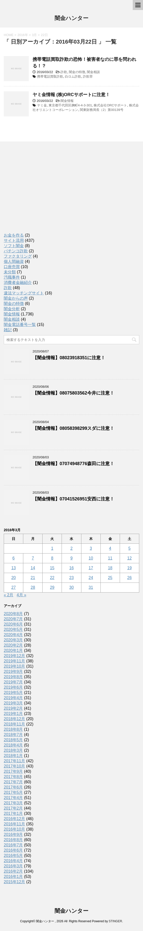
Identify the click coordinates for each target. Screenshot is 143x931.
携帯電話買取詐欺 (50, 76)
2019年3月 (13, 703)
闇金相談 (93, 72)
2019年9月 (13, 671)
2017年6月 (13, 787)
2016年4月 (13, 861)
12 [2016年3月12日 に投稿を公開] (129, 558)
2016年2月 (13, 871)
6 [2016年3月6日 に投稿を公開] (14, 558)
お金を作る (14, 235)
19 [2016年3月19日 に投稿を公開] (129, 568)
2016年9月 (13, 834)
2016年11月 (14, 824)
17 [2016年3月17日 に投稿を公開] (91, 568)
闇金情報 (67, 101)
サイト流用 (14, 240)
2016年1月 (13, 876)
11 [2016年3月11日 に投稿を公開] (110, 558)
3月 (34, 35)
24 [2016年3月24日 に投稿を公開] (91, 578)
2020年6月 (13, 624)
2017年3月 (13, 803)
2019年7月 (13, 682)
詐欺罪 (88, 76)
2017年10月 (14, 766)
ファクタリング (18, 256)
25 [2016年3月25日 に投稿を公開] (110, 578)
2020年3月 (13, 640)
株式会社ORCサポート (110, 105)
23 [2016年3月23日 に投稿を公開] (71, 578)
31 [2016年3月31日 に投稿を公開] (91, 587)
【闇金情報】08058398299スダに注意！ (73, 428)
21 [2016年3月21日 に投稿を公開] (33, 578)
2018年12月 (14, 719)
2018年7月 (13, 734)
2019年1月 (13, 713)
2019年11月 (14, 661)
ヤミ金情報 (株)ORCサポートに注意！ (71, 94)
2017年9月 (13, 771)
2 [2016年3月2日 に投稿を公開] (71, 548)
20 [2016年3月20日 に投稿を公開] (13, 578)
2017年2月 (13, 808)
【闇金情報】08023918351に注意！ (69, 357)
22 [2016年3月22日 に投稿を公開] (52, 578)
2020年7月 (13, 619)
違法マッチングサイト (24, 293)
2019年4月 (13, 698)
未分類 (10, 272)
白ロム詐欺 (73, 76)
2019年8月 (13, 677)
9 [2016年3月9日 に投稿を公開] (71, 558)
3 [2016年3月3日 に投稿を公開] (91, 548)
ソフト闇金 (14, 246)
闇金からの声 (16, 298)
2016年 (23, 35)
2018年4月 (13, 745)
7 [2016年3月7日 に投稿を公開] (33, 558)
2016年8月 (13, 840)
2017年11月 (14, 761)
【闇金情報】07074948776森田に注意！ (73, 463)
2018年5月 (13, 740)
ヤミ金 (42, 105)
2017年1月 (13, 813)
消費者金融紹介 (18, 282)
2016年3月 (13, 866)
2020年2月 (13, 645)
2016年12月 (14, 819)
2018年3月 (13, 750)
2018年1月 (13, 756)
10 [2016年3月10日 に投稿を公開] (91, 558)
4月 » (21, 595)
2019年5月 (13, 692)
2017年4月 (13, 798)
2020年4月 (13, 635)
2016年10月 (14, 829)
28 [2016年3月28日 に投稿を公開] (33, 587)
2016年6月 (13, 850)
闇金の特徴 (77, 72)
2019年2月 (13, 708)
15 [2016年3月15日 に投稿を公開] (52, 568)
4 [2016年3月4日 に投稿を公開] (110, 548)
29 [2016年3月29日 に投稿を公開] (52, 587)
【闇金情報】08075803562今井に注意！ (73, 393)
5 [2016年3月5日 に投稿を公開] (129, 548)
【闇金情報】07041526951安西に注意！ (73, 498)
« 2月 (8, 595)
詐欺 (64, 72)
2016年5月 (13, 855)
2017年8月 (13, 777)
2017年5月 (13, 792)
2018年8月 (13, 729)
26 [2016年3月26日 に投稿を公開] (129, 578)
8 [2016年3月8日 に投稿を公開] (52, 558)
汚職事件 (12, 277)
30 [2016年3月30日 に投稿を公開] (71, 587)
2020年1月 (13, 650)
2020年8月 (13, 614)
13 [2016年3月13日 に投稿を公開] (13, 568)
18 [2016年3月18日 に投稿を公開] (110, 568)
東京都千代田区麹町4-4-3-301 (70, 105)
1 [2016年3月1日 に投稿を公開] (52, 548)
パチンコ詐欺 (16, 251)
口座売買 (12, 267)
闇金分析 (12, 309)
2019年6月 (13, 687)
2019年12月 (14, 656)
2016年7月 (13, 845)
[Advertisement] (41, 191)
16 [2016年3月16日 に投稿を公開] (71, 568)
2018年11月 (14, 724)
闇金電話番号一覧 (20, 324)
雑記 (8, 330)
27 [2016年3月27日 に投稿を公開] (13, 587)
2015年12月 (14, 882)
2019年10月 (14, 666)
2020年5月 (13, 629)
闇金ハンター (71, 19)
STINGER (115, 921)
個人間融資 (14, 261)
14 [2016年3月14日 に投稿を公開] (33, 568)
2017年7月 (13, 782)
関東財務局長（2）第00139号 (101, 110)
